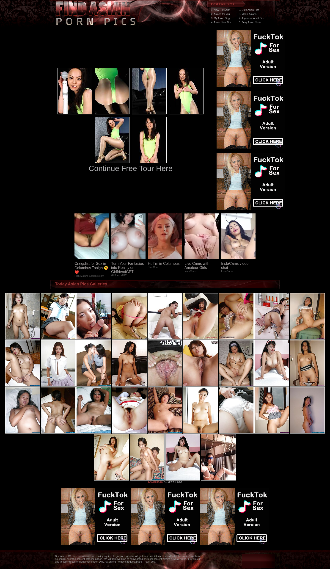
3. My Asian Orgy (220, 18)
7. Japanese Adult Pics (251, 18)
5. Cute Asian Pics (249, 9)
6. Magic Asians (247, 14)
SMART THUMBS (173, 482)
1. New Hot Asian (220, 9)
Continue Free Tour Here (131, 168)
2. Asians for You (220, 14)
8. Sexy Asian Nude (250, 22)
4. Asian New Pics (221, 22)
